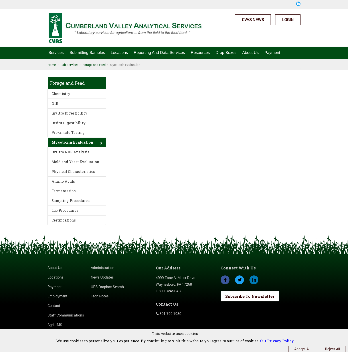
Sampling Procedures (70, 200)
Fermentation (63, 190)
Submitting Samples (87, 52)
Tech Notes (100, 296)
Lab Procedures (64, 210)
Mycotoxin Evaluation (72, 142)
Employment (57, 296)
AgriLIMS (54, 324)
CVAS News (253, 19)
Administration (102, 267)
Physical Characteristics (73, 171)
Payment (272, 52)
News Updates (102, 277)
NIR (54, 103)
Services (56, 52)
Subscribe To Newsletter (249, 296)
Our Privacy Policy (277, 340)
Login (288, 19)
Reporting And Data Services (159, 52)
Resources (200, 52)
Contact (53, 305)
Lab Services (69, 65)
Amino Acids (63, 181)
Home (51, 65)
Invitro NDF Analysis (70, 152)
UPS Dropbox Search (107, 286)
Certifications (63, 220)
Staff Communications (65, 315)
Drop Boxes (226, 52)
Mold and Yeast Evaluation (75, 161)
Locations (119, 52)
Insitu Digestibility (68, 123)
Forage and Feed (94, 65)
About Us (250, 52)
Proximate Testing (68, 132)
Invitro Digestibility (69, 113)
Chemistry (60, 93)
